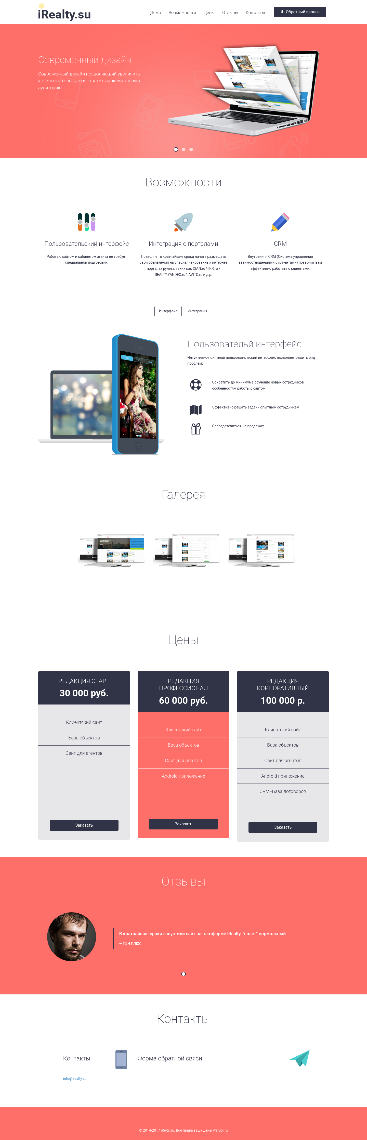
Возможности (182, 12)
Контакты (255, 12)
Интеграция (197, 311)
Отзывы (230, 12)
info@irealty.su (75, 1079)
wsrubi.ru (220, 1130)
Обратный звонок (300, 11)
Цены (209, 12)
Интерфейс (168, 311)
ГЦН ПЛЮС (132, 944)
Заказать (84, 825)
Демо (155, 12)
